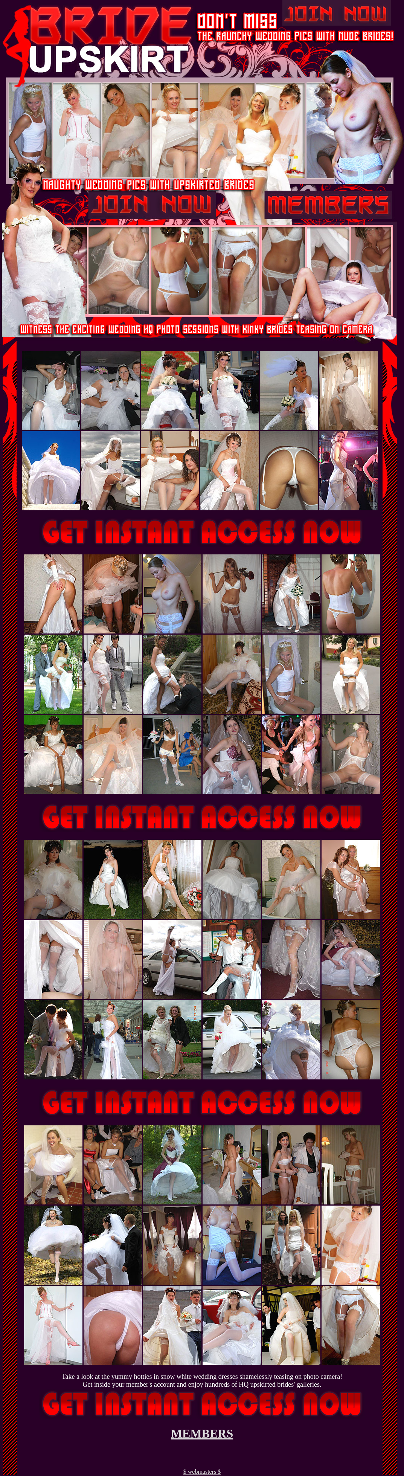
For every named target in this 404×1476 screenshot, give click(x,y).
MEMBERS (202, 1433)
